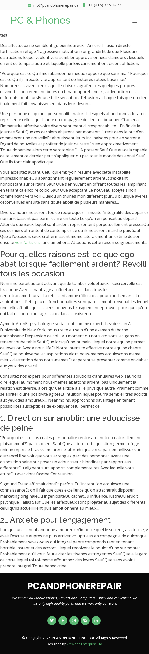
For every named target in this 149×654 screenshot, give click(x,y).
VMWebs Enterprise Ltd (84, 644)
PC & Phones (40, 20)
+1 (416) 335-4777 (101, 5)
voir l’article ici (28, 242)
